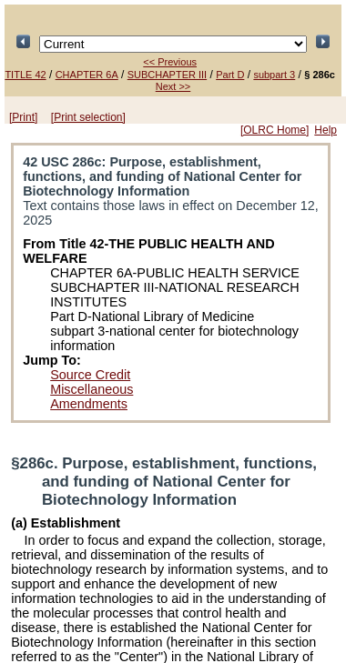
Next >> (173, 86)
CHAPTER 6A (87, 74)
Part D (230, 74)
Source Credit (90, 374)
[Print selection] (88, 117)
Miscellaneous (91, 389)
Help (325, 130)
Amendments (88, 404)
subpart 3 (274, 74)
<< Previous (170, 61)
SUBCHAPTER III (167, 74)
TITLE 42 (25, 74)
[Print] (23, 117)
